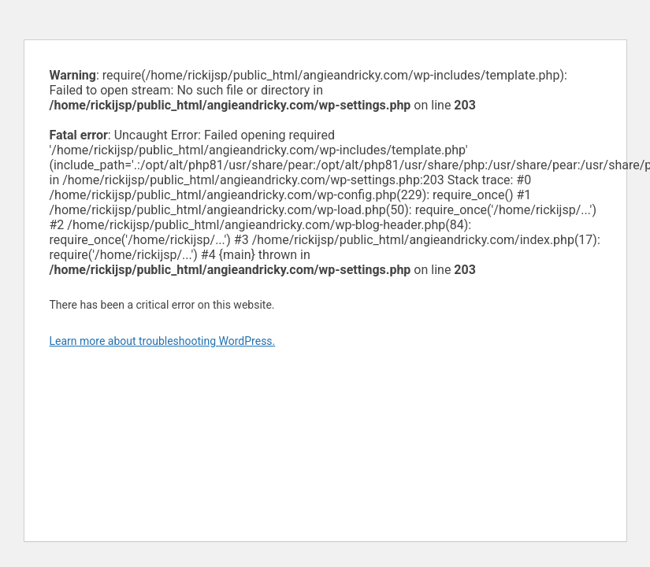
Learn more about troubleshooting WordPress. (163, 341)
